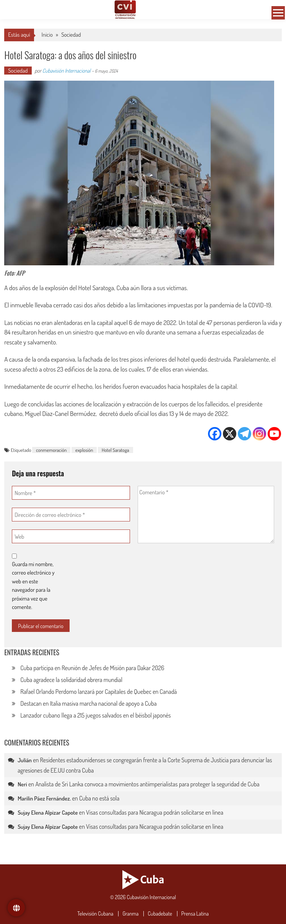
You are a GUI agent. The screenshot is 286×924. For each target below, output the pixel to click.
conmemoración (51, 450)
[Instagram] (259, 433)
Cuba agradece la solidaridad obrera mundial (71, 680)
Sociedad (71, 34)
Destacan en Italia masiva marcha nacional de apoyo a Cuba (88, 703)
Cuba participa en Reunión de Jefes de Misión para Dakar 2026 (92, 668)
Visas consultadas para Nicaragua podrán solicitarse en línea (154, 812)
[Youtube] (274, 433)
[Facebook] (214, 433)
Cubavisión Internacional (66, 70)
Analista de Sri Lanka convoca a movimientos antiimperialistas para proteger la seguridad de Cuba (147, 784)
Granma (130, 913)
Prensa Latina (195, 913)
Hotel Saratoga (115, 450)
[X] (229, 433)
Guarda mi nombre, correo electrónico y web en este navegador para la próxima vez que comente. (33, 585)
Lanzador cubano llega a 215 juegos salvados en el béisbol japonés (95, 715)
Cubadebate (160, 913)
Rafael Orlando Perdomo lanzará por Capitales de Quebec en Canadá (98, 691)
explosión (84, 450)
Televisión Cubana (95, 913)
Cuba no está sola (99, 798)
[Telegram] (244, 433)
